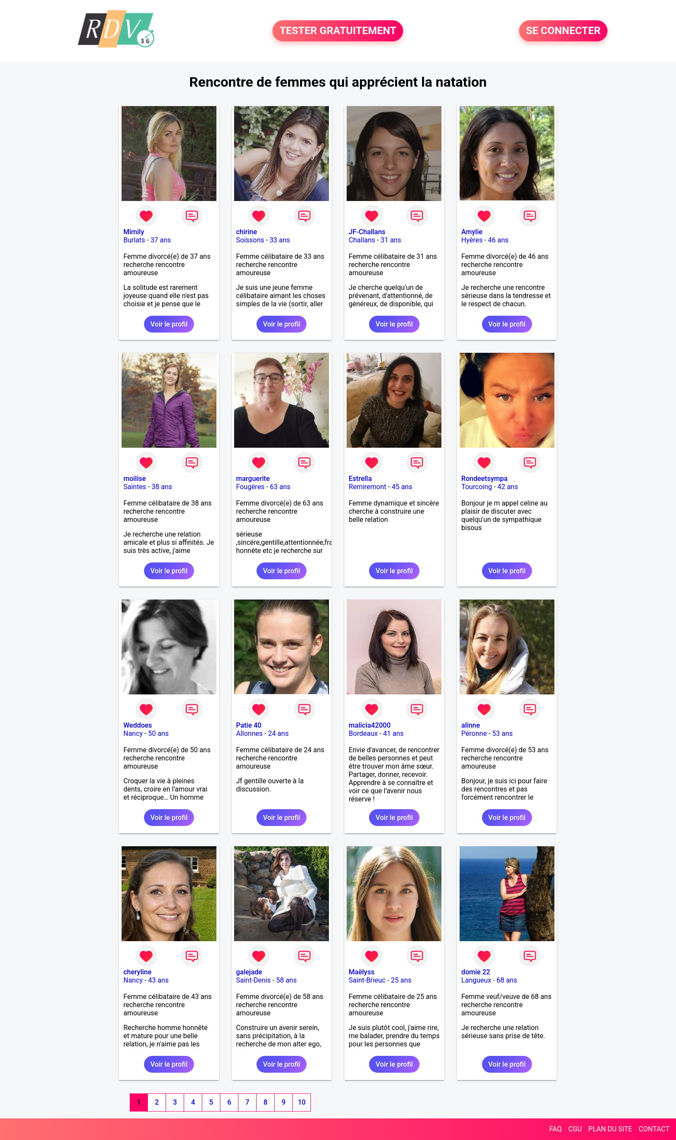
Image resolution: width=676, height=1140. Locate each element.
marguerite (253, 478)
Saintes (134, 487)
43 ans (158, 980)
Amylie (471, 232)
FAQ (555, 1129)
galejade (249, 972)
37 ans (160, 240)
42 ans (508, 487)
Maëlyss (362, 972)
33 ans (279, 240)
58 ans (286, 980)
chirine (246, 232)
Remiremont (367, 487)
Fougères (250, 487)
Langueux (476, 980)
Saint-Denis (253, 980)
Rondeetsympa (484, 478)
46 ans (498, 240)
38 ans (161, 487)
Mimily (133, 232)
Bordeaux (363, 733)
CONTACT (654, 1129)
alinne (470, 725)
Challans (362, 240)
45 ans (401, 487)
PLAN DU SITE (610, 1129)
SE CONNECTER (563, 31)
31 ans (391, 240)
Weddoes (137, 725)
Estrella (360, 478)
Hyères (471, 240)
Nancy (133, 733)
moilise (134, 478)
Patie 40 (249, 725)
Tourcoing (476, 487)
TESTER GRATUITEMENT (337, 31)
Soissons (250, 240)
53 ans (502, 733)
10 (302, 1102)
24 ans (278, 733)
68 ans (507, 980)
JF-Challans (367, 232)
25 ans (401, 980)
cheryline (137, 972)
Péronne (474, 733)
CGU (575, 1129)
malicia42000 (370, 725)
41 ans (393, 733)
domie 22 (475, 972)
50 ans (158, 733)
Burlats (134, 240)
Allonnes (249, 733)
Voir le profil (169, 324)
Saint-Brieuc (367, 980)
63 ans (280, 487)
